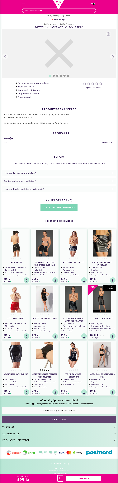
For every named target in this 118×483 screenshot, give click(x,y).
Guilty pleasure (65, 16)
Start (49, 16)
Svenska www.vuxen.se (59, 471)
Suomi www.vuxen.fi (59, 473)
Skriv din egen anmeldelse (59, 207)
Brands (55, 16)
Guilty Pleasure (67, 24)
